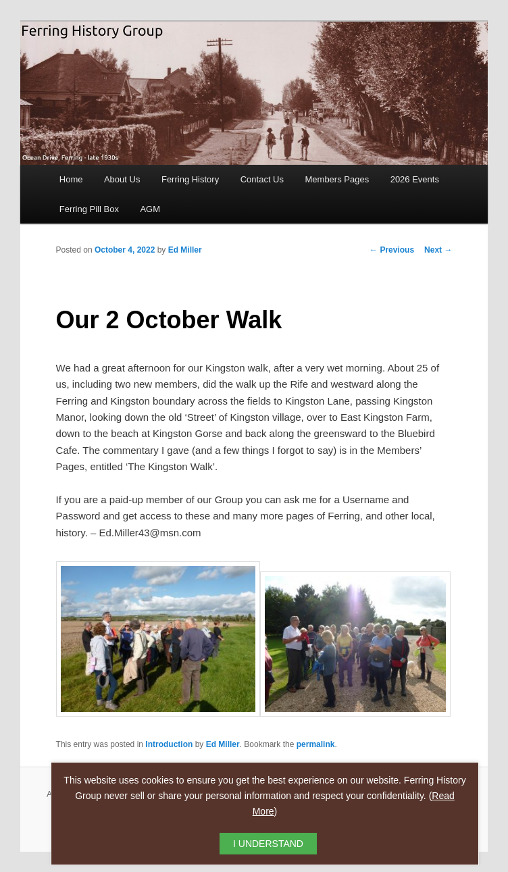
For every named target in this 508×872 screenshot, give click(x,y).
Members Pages (337, 179)
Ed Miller (185, 250)
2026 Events (414, 179)
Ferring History (190, 179)
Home (71, 179)
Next (438, 250)
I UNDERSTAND (268, 843)
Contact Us (262, 179)
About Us (122, 179)
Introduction (169, 744)
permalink (316, 744)
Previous (392, 250)
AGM (150, 209)
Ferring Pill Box (89, 209)
